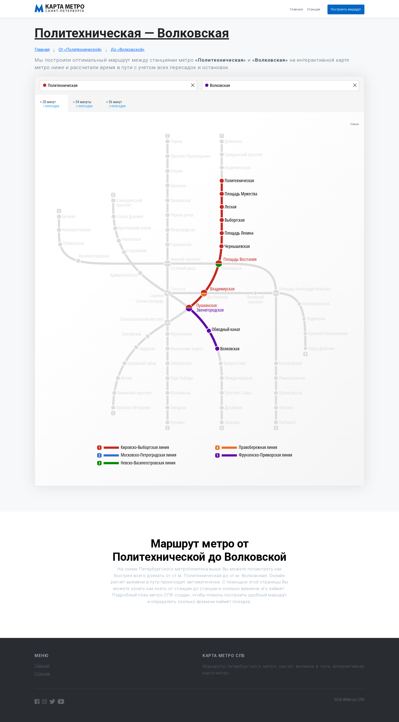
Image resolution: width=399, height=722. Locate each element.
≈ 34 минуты (83, 104)
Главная (296, 9)
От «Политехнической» (80, 49)
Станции (313, 9)
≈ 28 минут (49, 104)
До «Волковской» (128, 49)
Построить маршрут (346, 9)
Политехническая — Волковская (132, 33)
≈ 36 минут (116, 104)
